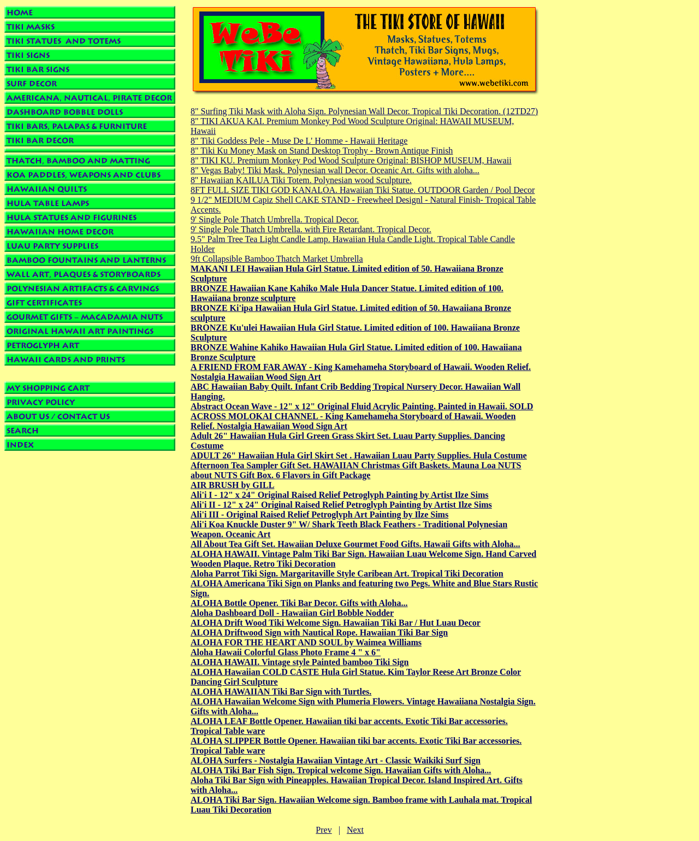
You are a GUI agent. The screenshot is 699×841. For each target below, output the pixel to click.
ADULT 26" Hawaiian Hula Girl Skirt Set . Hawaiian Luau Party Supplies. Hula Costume (359, 455)
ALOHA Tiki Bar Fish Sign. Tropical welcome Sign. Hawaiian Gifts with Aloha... (341, 770)
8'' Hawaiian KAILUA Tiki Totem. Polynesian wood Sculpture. (301, 180)
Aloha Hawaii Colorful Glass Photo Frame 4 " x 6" (286, 652)
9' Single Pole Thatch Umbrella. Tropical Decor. (275, 219)
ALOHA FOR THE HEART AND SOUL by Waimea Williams (306, 642)
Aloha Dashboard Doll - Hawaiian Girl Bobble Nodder (292, 612)
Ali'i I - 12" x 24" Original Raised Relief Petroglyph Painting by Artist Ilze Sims (339, 494)
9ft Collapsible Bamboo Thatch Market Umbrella (277, 258)
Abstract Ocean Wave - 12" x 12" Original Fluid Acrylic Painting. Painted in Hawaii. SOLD (362, 406)
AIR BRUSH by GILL (232, 485)
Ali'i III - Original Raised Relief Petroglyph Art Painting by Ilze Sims (319, 514)
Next (355, 829)
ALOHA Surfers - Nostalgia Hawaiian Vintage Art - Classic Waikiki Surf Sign (336, 760)
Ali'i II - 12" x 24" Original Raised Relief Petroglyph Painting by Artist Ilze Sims (341, 504)
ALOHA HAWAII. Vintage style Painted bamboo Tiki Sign (300, 662)
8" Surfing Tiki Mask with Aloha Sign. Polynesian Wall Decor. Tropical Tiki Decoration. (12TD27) (364, 111)
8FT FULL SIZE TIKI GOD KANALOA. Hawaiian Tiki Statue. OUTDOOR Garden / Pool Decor (363, 190)
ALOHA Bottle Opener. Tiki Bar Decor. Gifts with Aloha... (299, 603)
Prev (323, 829)
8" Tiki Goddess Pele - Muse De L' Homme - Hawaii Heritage (299, 140)
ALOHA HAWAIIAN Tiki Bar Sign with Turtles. (281, 691)
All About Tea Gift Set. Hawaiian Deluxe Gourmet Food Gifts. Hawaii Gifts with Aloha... (355, 544)
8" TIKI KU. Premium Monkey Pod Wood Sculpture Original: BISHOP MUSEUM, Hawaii (351, 160)
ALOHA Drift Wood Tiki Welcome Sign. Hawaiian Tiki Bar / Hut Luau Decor (336, 622)
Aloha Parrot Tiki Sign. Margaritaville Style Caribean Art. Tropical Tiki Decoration (347, 573)
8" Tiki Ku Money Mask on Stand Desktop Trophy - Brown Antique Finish (322, 150)
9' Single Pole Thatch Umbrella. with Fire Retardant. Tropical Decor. (311, 229)
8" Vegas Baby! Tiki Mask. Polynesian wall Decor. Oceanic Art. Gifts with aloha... (335, 170)
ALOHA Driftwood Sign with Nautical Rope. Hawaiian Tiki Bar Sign (319, 632)
